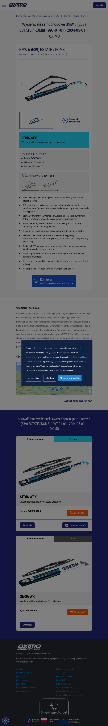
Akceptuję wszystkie (70, 378)
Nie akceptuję (33, 378)
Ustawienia (49, 378)
